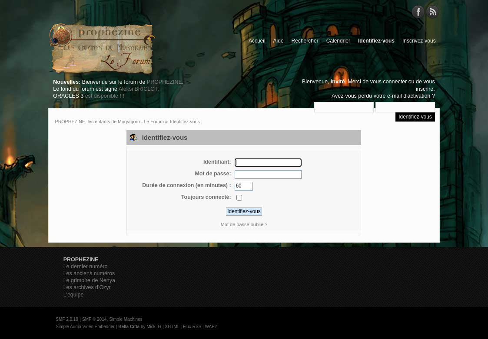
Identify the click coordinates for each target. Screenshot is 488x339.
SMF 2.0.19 (67, 319)
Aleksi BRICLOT (138, 89)
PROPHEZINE (164, 82)
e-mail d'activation (408, 96)
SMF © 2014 (94, 319)
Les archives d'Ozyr (87, 287)
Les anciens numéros (89, 273)
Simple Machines (125, 319)
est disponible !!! (104, 96)
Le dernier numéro (85, 266)
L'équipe (73, 295)
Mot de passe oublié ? (244, 224)
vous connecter (388, 82)
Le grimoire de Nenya (89, 280)
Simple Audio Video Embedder (85, 326)
